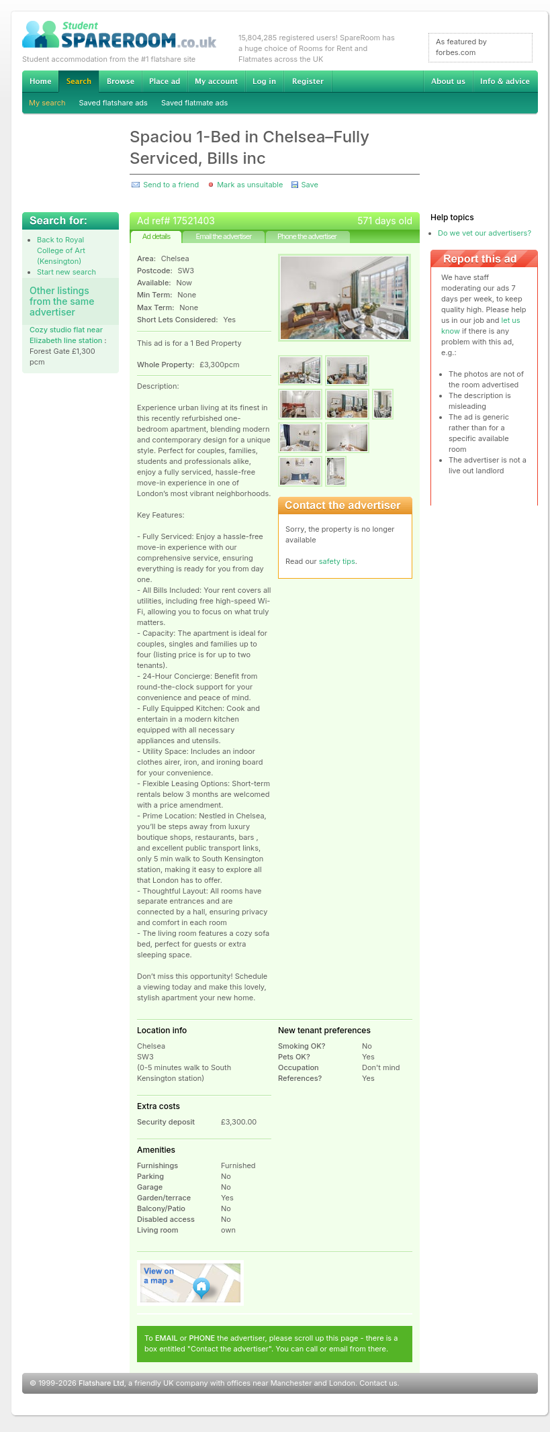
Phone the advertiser (306, 236)
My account (216, 81)
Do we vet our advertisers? (484, 233)
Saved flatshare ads (113, 102)
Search (78, 81)
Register (307, 81)
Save (309, 184)
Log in (264, 81)
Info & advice (505, 81)
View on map (190, 1283)
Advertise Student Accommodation (164, 81)
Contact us (378, 1383)
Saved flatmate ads (194, 102)
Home (40, 81)
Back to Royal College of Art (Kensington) (61, 250)
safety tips (337, 561)
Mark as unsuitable (250, 184)
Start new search (66, 272)
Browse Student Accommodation (120, 81)
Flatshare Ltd (101, 1383)
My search (47, 102)
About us (448, 81)
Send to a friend (171, 184)
